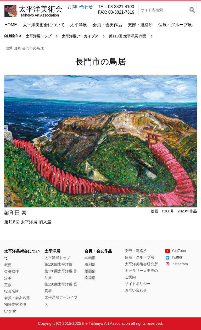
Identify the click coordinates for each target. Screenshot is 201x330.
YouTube (175, 251)
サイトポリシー (137, 284)
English (10, 311)
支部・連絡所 (140, 25)
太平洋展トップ (38, 36)
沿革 (8, 278)
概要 (8, 265)
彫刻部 (90, 264)
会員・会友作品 (107, 25)
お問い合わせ (80, 6)
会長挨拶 (11, 271)
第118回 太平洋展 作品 (127, 36)
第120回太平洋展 (58, 264)
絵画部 (90, 258)
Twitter (173, 257)
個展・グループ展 (175, 25)
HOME (10, 25)
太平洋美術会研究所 (141, 264)
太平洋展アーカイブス (80, 36)
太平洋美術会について (44, 25)
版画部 (90, 271)
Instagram (176, 264)
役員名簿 (11, 291)
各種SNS (12, 35)
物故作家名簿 (15, 304)
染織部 (90, 278)
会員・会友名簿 (17, 298)
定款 (8, 285)
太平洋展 (78, 25)
